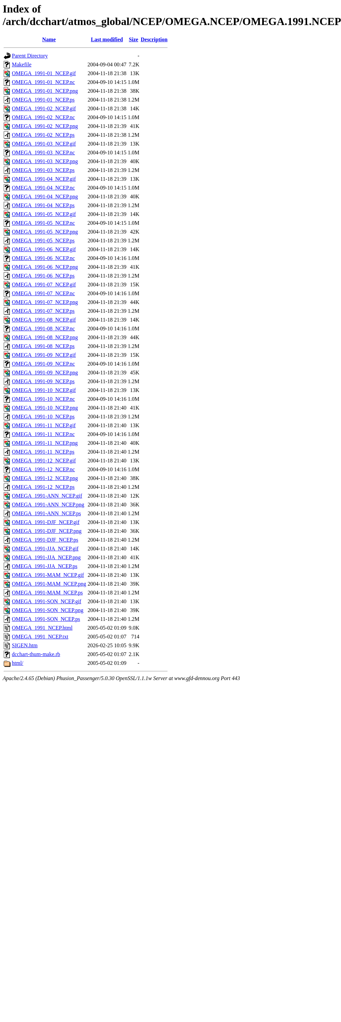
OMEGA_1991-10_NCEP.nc (43, 399)
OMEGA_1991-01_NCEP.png (45, 91)
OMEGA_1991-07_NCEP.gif (44, 284)
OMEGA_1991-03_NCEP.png (45, 161)
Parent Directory (30, 56)
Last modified (107, 39)
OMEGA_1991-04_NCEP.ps (43, 205)
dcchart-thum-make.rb (36, 654)
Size (133, 39)
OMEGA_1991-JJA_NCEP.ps (44, 566)
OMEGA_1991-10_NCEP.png (45, 408)
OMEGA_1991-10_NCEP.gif (44, 390)
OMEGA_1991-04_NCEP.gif (44, 179)
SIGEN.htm (25, 645)
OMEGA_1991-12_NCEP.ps (43, 487)
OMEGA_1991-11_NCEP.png (45, 443)
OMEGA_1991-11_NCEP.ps (43, 452)
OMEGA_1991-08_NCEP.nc (43, 328)
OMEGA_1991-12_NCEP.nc (43, 469)
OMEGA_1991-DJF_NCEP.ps (45, 540)
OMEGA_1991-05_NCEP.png (45, 232)
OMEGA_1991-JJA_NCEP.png (46, 557)
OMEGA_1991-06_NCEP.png (45, 267)
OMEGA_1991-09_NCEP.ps (43, 381)
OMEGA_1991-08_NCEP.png (45, 337)
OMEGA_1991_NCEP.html (42, 628)
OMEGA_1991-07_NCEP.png (45, 302)
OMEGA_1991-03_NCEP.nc (43, 152)
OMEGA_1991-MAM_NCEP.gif (48, 575)
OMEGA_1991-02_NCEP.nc (43, 117)
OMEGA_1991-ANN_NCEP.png (48, 504)
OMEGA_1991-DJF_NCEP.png (47, 531)
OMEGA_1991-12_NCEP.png (45, 478)
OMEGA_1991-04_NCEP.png (45, 196)
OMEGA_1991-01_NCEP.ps (43, 100)
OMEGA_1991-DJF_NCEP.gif (46, 522)
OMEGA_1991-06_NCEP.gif (44, 249)
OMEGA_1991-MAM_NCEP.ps (47, 592)
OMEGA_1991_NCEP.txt (40, 636)
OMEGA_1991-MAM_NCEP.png (49, 584)
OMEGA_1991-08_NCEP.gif (44, 320)
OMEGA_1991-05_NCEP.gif (44, 214)
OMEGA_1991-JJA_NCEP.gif (45, 548)
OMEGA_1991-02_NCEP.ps (43, 135)
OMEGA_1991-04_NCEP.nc (43, 188)
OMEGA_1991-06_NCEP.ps (43, 276)
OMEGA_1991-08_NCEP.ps (43, 346)
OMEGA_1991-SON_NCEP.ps (46, 619)
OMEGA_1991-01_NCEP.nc (43, 82)
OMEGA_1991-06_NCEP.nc (43, 258)
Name (49, 39)
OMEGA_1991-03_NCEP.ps (43, 170)
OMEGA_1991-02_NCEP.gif (44, 108)
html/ (17, 663)
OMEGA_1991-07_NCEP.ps (43, 311)
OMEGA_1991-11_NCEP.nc (43, 434)
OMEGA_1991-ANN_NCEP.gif (47, 496)
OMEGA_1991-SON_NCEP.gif (46, 601)
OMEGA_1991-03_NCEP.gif (44, 144)
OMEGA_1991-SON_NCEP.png (47, 610)
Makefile (21, 64)
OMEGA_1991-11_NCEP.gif (44, 425)
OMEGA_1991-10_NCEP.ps (43, 416)
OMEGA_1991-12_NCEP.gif (44, 460)
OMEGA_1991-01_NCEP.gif (44, 73)
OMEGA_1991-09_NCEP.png (45, 372)
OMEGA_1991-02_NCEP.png (45, 126)
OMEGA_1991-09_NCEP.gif (44, 355)
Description (154, 39)
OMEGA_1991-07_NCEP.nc (43, 293)
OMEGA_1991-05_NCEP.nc (43, 223)
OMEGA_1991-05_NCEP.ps (43, 240)
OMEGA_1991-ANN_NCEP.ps (46, 513)
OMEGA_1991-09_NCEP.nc (43, 364)
